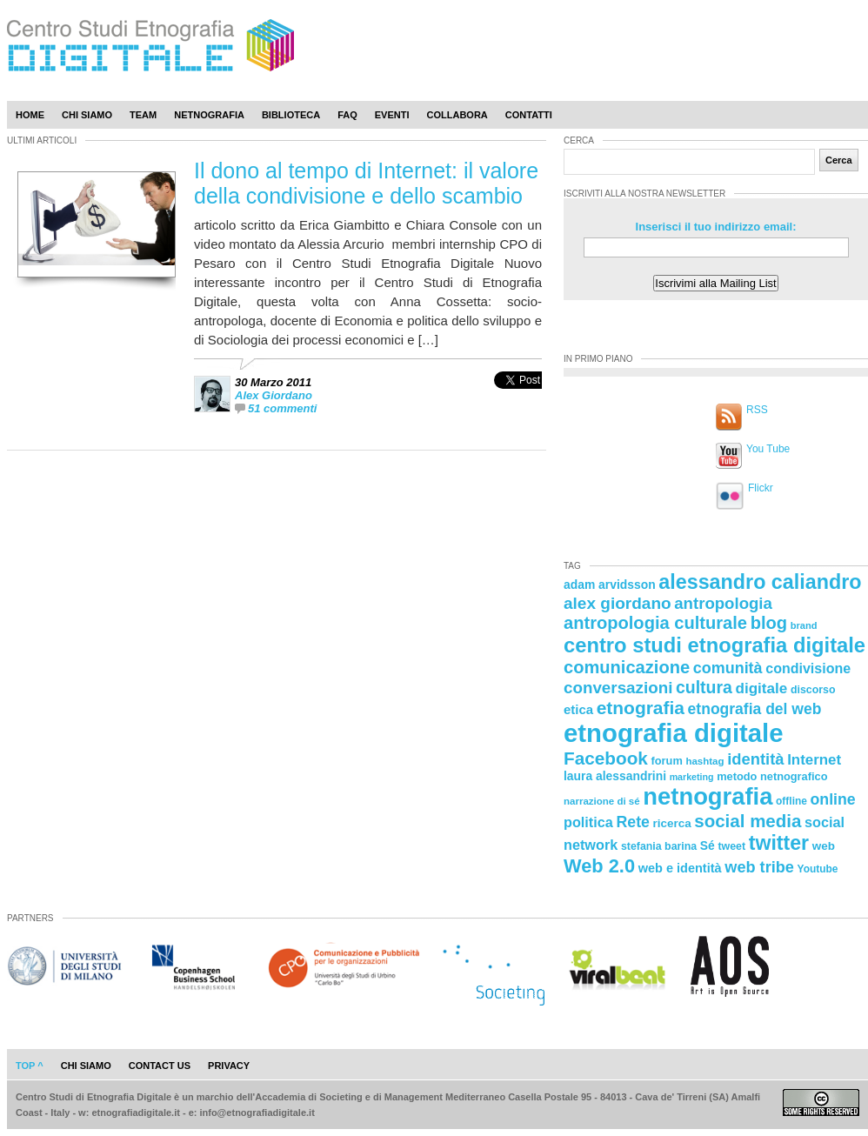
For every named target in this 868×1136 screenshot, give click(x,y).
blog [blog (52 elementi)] (769, 622)
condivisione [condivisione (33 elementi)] (808, 668)
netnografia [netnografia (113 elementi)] (707, 796)
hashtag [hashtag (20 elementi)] (704, 761)
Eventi (392, 115)
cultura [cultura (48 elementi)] (704, 687)
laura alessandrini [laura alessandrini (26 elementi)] (615, 776)
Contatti (528, 115)
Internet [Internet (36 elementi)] (814, 760)
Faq (347, 115)
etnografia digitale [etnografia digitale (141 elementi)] (674, 732)
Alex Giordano (273, 395)
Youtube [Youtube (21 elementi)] (818, 869)
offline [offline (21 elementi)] (791, 801)
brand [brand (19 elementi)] (804, 625)
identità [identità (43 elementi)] (755, 759)
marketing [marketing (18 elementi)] (692, 777)
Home (30, 115)
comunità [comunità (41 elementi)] (728, 668)
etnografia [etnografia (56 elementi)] (640, 708)
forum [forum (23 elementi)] (667, 760)
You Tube (768, 449)
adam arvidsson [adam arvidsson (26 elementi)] (610, 584)
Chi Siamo (87, 115)
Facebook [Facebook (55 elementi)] (606, 758)
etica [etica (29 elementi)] (578, 709)
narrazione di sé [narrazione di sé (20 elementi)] (602, 801)
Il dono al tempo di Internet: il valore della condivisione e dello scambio (366, 183)
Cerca (838, 160)
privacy (229, 1065)
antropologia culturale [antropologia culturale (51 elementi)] (655, 622)
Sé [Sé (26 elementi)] (707, 845)
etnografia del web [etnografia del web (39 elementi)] (755, 709)
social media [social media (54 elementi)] (747, 821)
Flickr (760, 488)
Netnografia (209, 115)
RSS (757, 410)
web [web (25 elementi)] (823, 845)
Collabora (457, 115)
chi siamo (86, 1065)
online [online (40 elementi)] (833, 799)
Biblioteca (291, 115)
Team (143, 115)
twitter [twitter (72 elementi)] (779, 843)
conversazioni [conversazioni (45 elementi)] (618, 687)
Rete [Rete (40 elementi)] (632, 822)
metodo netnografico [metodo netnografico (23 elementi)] (772, 776)
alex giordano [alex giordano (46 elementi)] (617, 603)
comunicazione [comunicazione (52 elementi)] (627, 667)
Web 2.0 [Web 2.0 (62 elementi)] (599, 866)
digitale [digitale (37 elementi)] (761, 688)
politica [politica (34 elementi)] (588, 822)
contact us (159, 1065)
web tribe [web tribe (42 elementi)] (759, 867)
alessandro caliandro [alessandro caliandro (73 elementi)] (759, 582)
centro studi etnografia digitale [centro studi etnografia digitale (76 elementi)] (714, 645)
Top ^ (29, 1065)
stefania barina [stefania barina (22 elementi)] (659, 846)
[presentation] (518, 398)
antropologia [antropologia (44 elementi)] (723, 603)
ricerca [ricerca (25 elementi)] (672, 823)
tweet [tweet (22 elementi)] (731, 846)
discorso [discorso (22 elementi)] (813, 690)
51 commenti (282, 408)
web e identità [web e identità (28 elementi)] (680, 868)
